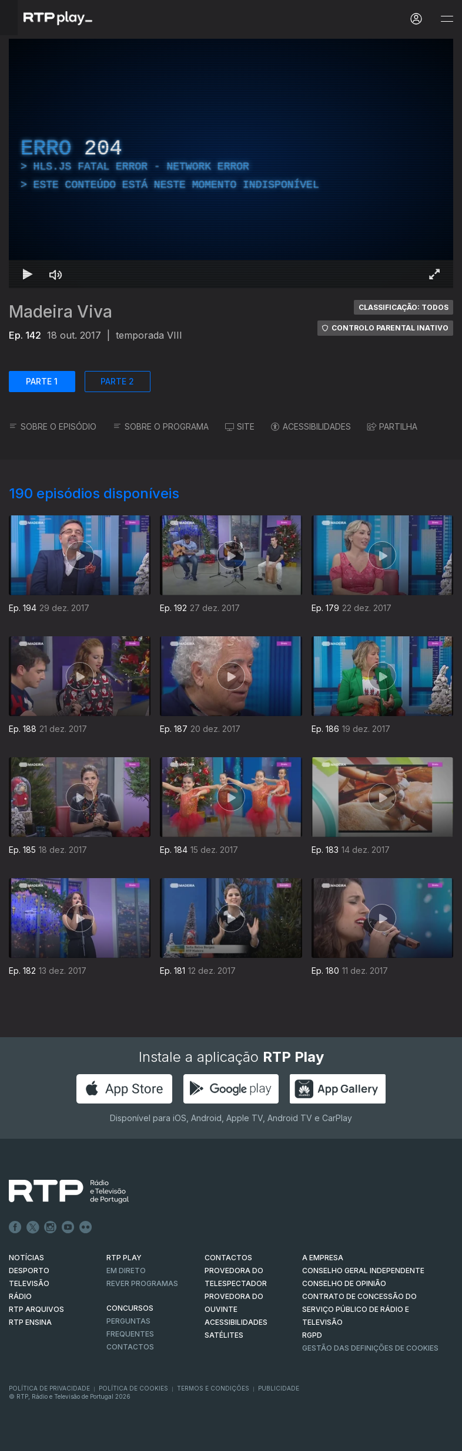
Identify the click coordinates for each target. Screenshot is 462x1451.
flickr (85, 1227)
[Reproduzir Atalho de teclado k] (28, 274)
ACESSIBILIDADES (311, 426)
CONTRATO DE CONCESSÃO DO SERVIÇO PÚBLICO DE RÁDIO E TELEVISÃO (359, 1309)
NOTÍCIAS (26, 1257)
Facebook (15, 1227)
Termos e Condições (213, 1388)
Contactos (130, 1346)
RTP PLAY (124, 1257)
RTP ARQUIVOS (36, 1309)
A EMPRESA (322, 1257)
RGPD (312, 1335)
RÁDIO (20, 1296)
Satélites (224, 1335)
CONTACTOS (228, 1257)
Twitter (32, 1227)
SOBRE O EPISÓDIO (52, 426)
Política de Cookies (133, 1388)
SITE (240, 426)
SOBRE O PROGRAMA (161, 426)
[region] (231, 163)
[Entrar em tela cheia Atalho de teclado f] (434, 274)
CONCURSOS (129, 1308)
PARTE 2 (117, 381)
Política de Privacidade (49, 1388)
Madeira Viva (60, 312)
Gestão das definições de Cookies (370, 1348)
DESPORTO (29, 1270)
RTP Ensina (30, 1322)
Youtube (68, 1227)
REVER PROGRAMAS (142, 1283)
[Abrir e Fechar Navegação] (446, 19)
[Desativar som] (56, 274)
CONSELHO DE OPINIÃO (344, 1283)
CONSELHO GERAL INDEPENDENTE (363, 1270)
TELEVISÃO (29, 1283)
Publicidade (278, 1388)
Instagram (50, 1227)
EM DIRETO (126, 1270)
